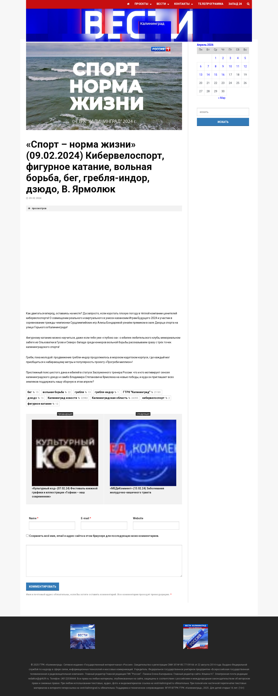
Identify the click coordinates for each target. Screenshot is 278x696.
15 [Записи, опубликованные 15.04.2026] (215, 74)
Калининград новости (68, 397)
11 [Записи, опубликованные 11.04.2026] (237, 66)
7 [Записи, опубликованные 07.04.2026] (208, 66)
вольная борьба (56, 392)
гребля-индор (107, 392)
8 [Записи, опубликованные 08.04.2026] (215, 66)
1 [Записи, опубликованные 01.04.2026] (215, 58)
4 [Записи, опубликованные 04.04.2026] (238, 58)
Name (33, 518)
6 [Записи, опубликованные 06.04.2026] (201, 66)
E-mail (86, 518)
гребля (83, 392)
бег (32, 392)
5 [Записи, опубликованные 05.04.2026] (245, 58)
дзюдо (35, 397)
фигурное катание (42, 403)
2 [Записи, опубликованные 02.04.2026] (223, 58)
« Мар (221, 97)
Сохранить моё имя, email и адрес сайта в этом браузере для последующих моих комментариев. (94, 535)
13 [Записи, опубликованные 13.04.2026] (200, 74)
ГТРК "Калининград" (142, 392)
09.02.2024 (35, 198)
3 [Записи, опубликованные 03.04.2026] (230, 58)
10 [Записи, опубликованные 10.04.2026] (230, 66)
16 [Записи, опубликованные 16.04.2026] (223, 74)
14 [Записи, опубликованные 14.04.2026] (208, 74)
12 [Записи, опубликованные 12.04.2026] (245, 66)
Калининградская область (115, 397)
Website (138, 518)
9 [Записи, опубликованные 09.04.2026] (223, 66)
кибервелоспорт (156, 397)
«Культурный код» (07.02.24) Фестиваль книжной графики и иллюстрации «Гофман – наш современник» (64, 492)
